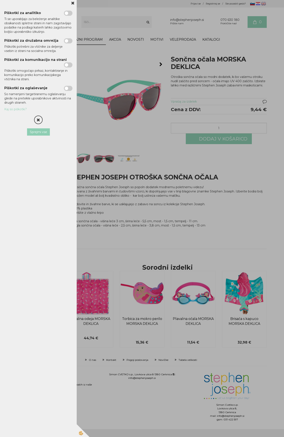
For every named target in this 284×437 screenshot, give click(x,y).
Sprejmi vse (38, 132)
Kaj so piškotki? (15, 109)
